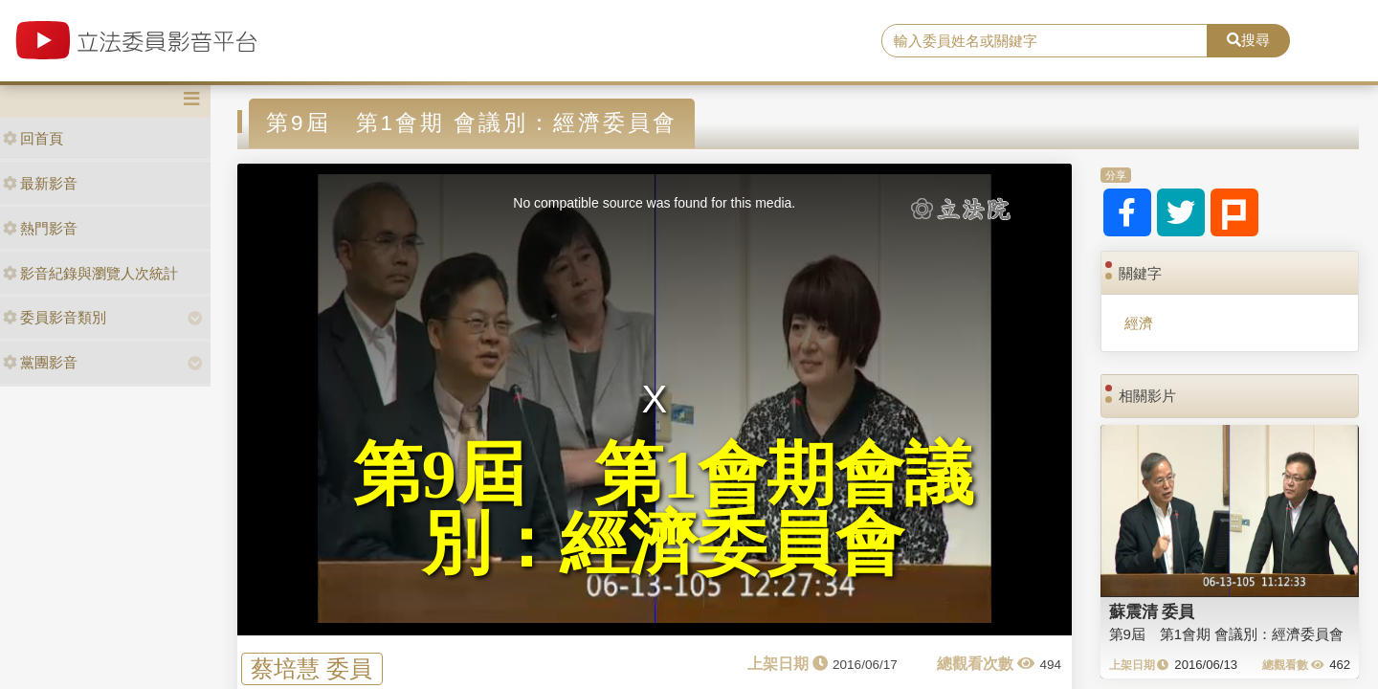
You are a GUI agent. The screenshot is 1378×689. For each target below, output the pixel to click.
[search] (1044, 41)
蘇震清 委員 (1152, 611)
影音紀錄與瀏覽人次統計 (90, 273)
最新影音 (40, 183)
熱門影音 (40, 228)
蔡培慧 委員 (311, 668)
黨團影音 (40, 362)
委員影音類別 (54, 317)
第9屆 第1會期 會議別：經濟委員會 (1227, 634)
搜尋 (1248, 40)
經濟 (1138, 323)
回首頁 (33, 138)
